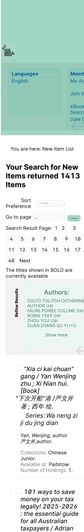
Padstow (59, 464)
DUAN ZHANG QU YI (47, 325)
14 (44, 250)
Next (24, 260)
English (20, 81)
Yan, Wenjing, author (43, 435)
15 (55, 250)
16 (66, 250)
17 (77, 250)
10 (77, 239)
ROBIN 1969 (39, 315)
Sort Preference (18, 203)
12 (22, 250)
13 (33, 250)
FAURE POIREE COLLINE (51, 310)
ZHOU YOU (38, 320)
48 (11, 260)
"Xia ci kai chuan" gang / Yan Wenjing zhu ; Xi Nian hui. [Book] (48, 379)
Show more (56, 334)
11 (11, 250)
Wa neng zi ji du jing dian (48, 419)
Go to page (19, 217)
